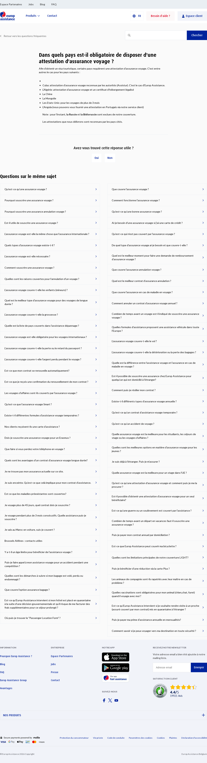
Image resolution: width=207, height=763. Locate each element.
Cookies (161, 737)
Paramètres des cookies (140, 737)
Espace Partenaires (11, 4)
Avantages (6, 688)
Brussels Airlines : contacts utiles (23, 540)
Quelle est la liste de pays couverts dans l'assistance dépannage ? (42, 325)
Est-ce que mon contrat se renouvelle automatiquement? (37, 370)
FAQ (54, 4)
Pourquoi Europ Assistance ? (16, 656)
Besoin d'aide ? (160, 16)
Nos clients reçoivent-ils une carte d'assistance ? (32, 426)
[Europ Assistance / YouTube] (117, 701)
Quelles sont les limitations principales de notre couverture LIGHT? (150, 557)
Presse (54, 672)
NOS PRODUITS (104, 715)
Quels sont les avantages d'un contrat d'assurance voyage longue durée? (46, 460)
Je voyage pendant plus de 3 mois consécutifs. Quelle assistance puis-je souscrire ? (45, 517)
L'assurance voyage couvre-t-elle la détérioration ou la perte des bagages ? (154, 352)
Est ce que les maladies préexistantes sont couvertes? (35, 493)
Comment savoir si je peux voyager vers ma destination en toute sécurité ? (154, 630)
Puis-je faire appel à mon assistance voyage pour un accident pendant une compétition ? (46, 564)
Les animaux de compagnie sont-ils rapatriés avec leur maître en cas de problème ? (152, 581)
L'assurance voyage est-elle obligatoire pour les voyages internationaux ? (46, 336)
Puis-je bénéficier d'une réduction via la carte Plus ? (141, 568)
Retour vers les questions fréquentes (25, 35)
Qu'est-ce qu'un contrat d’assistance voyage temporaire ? (144, 412)
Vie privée (98, 737)
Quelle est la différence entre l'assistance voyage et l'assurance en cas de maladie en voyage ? (154, 364)
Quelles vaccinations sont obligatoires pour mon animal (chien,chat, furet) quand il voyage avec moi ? (153, 594)
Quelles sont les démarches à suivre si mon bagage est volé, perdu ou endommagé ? (44, 577)
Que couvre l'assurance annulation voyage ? (136, 269)
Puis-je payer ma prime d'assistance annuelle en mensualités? (146, 619)
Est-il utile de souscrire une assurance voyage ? (31, 222)
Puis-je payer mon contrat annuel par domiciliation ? (141, 534)
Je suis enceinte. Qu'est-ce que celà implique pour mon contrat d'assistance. (48, 482)
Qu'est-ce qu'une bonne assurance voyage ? (137, 211)
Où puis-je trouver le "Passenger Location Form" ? (33, 617)
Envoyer (199, 667)
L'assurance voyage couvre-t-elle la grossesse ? (31, 314)
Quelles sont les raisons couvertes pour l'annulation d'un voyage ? (42, 278)
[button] (136, 16)
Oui (97, 158)
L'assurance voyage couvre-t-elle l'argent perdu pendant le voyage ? (43, 359)
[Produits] (33, 16)
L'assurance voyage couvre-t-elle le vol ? (134, 341)
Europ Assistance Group (13, 680)
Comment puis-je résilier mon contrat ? (134, 390)
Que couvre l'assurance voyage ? (130, 189)
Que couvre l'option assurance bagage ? (27, 589)
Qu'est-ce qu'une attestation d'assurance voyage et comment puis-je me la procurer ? (154, 484)
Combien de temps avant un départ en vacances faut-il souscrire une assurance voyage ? (151, 522)
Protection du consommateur (74, 737)
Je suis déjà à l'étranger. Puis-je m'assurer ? (136, 461)
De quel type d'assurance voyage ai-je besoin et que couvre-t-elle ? (150, 245)
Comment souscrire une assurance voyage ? (29, 267)
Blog (42, 4)
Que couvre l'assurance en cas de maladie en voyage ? (142, 292)
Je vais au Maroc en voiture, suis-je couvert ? (30, 529)
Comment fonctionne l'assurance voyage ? (136, 200)
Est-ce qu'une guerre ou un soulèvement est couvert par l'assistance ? (152, 510)
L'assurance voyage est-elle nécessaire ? (27, 256)
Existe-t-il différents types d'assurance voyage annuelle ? (144, 401)
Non (109, 158)
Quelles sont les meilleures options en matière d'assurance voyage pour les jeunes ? (154, 449)
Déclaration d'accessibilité (194, 737)
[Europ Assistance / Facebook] (104, 701)
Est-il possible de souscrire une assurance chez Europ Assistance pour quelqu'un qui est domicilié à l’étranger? (151, 377)
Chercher (196, 35)
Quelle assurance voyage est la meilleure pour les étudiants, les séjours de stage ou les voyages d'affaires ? (154, 436)
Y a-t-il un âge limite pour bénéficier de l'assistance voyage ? (38, 552)
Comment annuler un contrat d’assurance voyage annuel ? (144, 303)
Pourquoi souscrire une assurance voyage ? (29, 200)
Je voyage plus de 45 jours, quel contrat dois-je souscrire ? (37, 505)
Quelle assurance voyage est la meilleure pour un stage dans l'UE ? (149, 472)
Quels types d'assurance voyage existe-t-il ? (30, 245)
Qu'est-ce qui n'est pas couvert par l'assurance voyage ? (143, 233)
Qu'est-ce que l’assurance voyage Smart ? (28, 404)
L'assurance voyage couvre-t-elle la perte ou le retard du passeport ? (43, 348)
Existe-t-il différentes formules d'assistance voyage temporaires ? (42, 415)
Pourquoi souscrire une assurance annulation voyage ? (35, 211)
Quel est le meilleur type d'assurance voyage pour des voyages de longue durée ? (46, 302)
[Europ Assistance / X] (111, 701)
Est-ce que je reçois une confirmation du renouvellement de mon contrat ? (46, 381)
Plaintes (173, 737)
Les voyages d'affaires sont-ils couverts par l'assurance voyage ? (41, 393)
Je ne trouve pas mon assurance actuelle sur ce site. (34, 471)
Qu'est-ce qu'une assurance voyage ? (26, 189)
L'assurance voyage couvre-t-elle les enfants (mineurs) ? (36, 290)
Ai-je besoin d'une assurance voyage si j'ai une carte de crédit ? (147, 222)
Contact (55, 680)
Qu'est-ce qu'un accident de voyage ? (133, 423)
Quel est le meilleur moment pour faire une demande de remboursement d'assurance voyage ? (153, 257)
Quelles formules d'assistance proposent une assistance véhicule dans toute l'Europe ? (155, 329)
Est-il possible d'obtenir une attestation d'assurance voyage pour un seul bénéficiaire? (153, 498)
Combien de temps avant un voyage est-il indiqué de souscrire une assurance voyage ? (155, 315)
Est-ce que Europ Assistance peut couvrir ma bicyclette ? (144, 546)
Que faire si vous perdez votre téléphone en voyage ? (35, 449)
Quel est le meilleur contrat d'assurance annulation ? (141, 280)
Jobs (31, 4)
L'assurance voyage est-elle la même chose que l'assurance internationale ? (47, 233)
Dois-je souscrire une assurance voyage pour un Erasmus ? (38, 437)
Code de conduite (115, 737)
